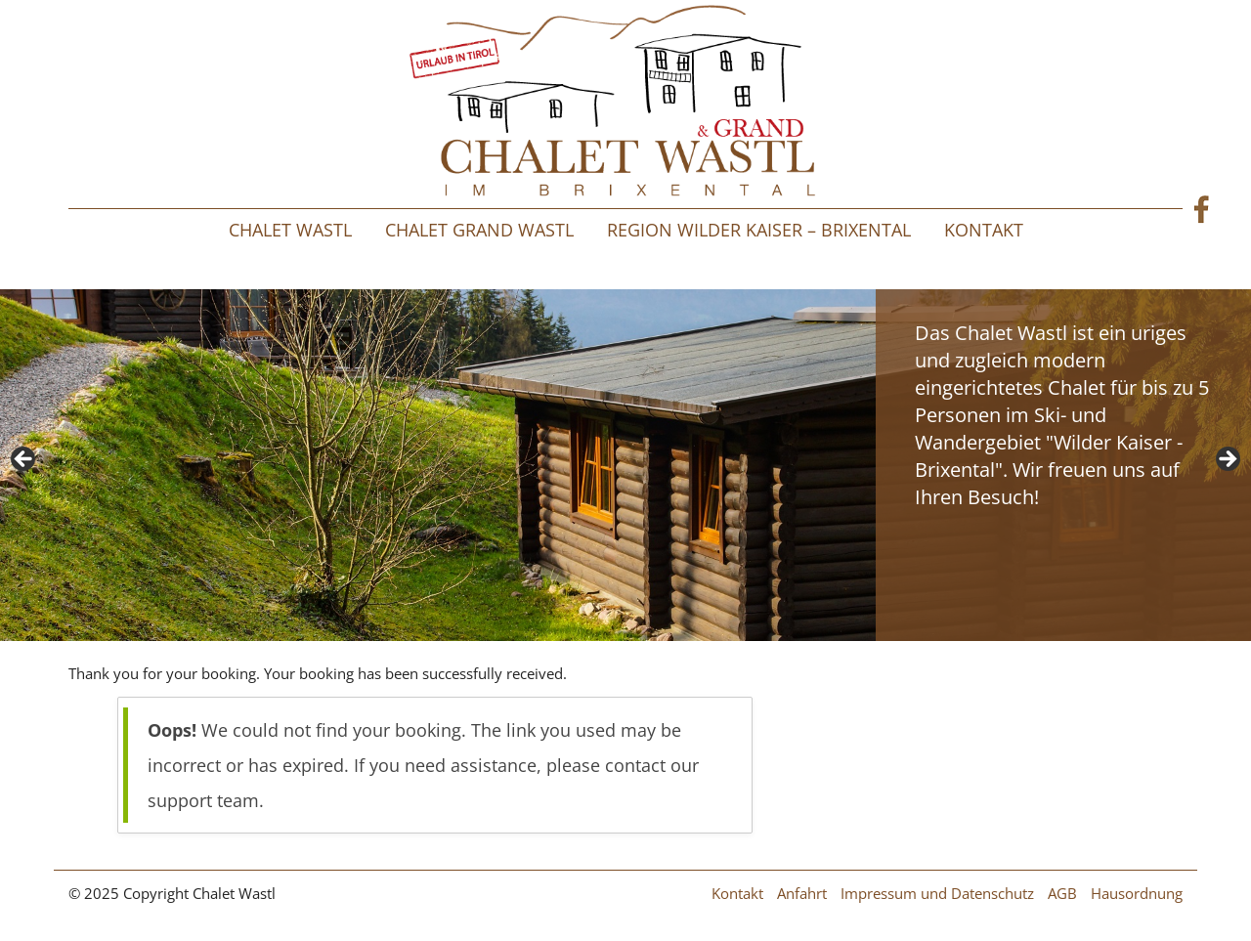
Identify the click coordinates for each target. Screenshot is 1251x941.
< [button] (24, 460)
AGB (1062, 893)
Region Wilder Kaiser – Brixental (759, 229)
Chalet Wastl (290, 229)
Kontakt (983, 229)
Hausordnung (1137, 893)
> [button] (1226, 460)
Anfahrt (802, 893)
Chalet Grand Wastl (479, 229)
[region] (625, 465)
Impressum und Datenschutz (937, 893)
